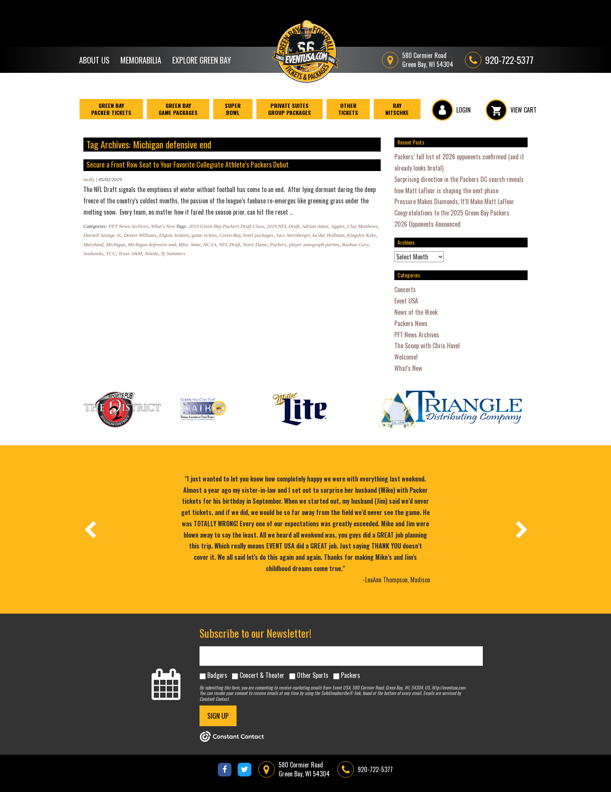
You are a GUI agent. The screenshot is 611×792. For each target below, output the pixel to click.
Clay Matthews (362, 226)
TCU (111, 253)
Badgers (217, 675)
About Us (94, 60)
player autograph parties (314, 244)
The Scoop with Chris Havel (427, 345)
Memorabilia (140, 60)
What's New (163, 226)
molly (89, 179)
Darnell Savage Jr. (102, 235)
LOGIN (451, 110)
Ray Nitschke (397, 108)
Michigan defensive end (152, 244)
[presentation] (89, 529)
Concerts (405, 289)
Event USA (406, 300)
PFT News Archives (128, 226)
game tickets (204, 235)
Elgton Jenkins (174, 235)
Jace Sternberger (293, 235)
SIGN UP (218, 716)
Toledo (151, 253)
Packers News (410, 323)
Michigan (115, 244)
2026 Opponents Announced (427, 224)
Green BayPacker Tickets (111, 108)
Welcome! (406, 357)
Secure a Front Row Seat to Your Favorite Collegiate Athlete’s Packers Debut (188, 164)
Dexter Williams (140, 235)
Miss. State (189, 244)
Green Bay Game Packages (178, 108)
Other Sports (312, 675)
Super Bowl (233, 108)
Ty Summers (173, 253)
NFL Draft (229, 244)
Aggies (337, 226)
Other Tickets (348, 108)
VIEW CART (511, 110)
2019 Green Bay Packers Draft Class (226, 226)
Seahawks (93, 253)
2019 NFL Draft (283, 226)
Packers (278, 244)
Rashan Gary (355, 244)
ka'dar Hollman (328, 235)
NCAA (209, 244)
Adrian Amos (315, 226)
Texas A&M (130, 253)
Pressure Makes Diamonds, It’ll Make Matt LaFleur (454, 201)
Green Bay (230, 235)
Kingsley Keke (361, 235)
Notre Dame (255, 244)
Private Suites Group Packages (289, 108)
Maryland (93, 244)
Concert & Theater (262, 675)
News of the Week (416, 312)
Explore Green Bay (201, 60)
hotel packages (258, 235)
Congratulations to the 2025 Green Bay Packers (451, 212)
